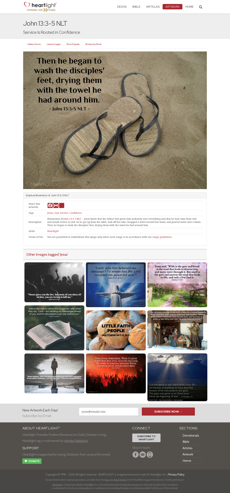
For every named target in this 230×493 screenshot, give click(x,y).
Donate (31, 461)
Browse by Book (94, 44)
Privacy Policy (176, 474)
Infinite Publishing (76, 441)
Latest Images (54, 44)
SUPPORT (30, 448)
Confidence (75, 213)
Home (187, 461)
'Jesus (63, 254)
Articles (153, 6)
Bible (136, 6)
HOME (189, 6)
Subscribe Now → (168, 411)
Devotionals (191, 435)
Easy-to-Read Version (116, 479)
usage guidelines (162, 237)
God (56, 213)
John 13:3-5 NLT (72, 219)
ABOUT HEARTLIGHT (41, 428)
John (54, 195)
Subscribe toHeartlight (146, 438)
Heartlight (53, 231)
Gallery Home (34, 44)
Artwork (172, 6)
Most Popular (73, 44)
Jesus (50, 213)
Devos (122, 6)
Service (64, 213)
